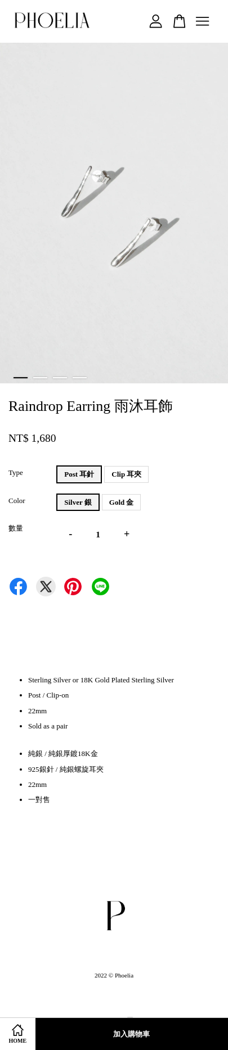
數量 (15, 528)
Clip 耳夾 (126, 474)
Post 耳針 (79, 474)
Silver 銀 (78, 502)
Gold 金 (121, 502)
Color (16, 500)
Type (15, 472)
